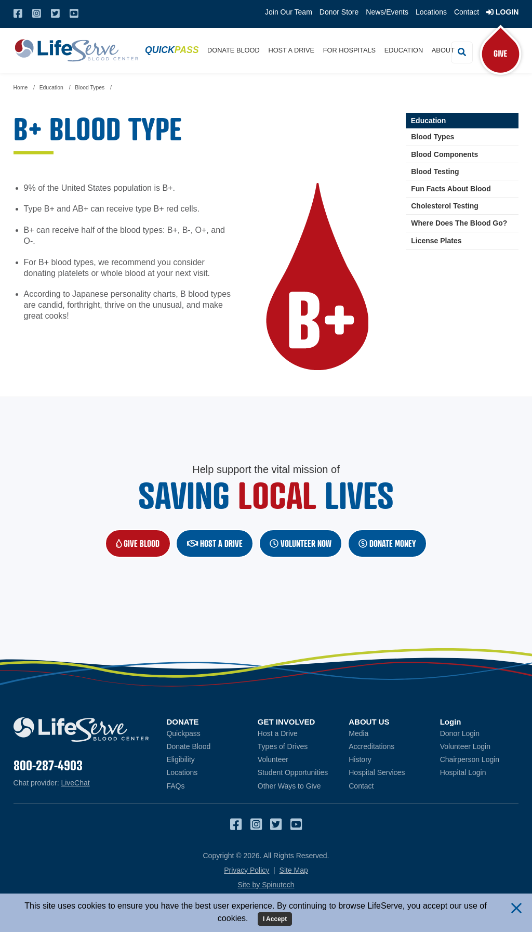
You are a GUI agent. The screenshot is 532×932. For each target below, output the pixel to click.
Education (403, 50)
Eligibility (180, 759)
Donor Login (479, 733)
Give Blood (143, 543)
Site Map (294, 870)
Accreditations (371, 746)
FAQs (175, 786)
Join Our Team (288, 12)
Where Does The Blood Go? (459, 223)
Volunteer (273, 759)
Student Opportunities (293, 773)
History (360, 759)
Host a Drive (291, 50)
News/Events (387, 12)
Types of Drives (283, 746)
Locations (431, 12)
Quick (171, 50)
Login (502, 12)
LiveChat (75, 783)
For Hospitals (349, 50)
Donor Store (339, 12)
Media (358, 733)
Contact (466, 12)
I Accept (275, 919)
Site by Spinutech (266, 885)
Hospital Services (377, 773)
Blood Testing (435, 171)
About (443, 50)
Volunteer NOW (300, 543)
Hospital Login (479, 772)
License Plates (436, 241)
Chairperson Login (479, 759)
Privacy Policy (246, 870)
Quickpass (183, 733)
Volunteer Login (479, 746)
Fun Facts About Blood (450, 189)
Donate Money (387, 543)
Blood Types (432, 137)
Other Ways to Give (289, 786)
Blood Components (444, 154)
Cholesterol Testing (444, 206)
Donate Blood (233, 50)
